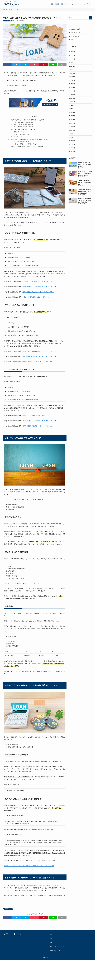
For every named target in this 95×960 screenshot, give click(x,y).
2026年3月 (72, 52)
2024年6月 (72, 119)
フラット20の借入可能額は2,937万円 (24, 122)
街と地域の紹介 (75, 36)
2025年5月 (72, 87)
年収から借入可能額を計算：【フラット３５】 (36, 281)
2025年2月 (72, 98)
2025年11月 (72, 66)
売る (51, 942)
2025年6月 (72, 84)
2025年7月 (72, 80)
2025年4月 (72, 91)
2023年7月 (72, 144)
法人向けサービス (55, 951)
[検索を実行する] (90, 17)
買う (51, 934)
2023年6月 (72, 148)
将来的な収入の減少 (19, 132)
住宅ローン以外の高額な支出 (21, 134)
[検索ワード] (80, 17)
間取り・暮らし (75, 39)
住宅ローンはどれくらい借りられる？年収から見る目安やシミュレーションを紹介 (29, 866)
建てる (52, 938)
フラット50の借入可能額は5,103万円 (24, 126)
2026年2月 (72, 55)
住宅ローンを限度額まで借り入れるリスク (23, 129)
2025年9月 (72, 73)
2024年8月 (72, 112)
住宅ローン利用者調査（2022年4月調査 (34, 297)
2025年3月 (72, 94)
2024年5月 (72, 123)
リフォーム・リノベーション (58, 947)
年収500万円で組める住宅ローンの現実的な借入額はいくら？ (29, 139)
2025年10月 (72, 69)
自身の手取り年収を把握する (21, 141)
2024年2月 (72, 130)
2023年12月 (72, 133)
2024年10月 (72, 108)
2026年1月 (72, 59)
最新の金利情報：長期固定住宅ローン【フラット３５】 (39, 286)
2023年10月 (72, 137)
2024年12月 (72, 105)
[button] (7, 64)
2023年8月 (72, 141)
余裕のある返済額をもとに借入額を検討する (25, 144)
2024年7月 (72, 116)
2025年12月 (72, 62)
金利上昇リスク (18, 136)
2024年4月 (72, 126)
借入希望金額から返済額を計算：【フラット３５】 (38, 292)
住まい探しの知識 (75, 29)
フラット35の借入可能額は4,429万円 (24, 124)
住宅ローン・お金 (8, 20)
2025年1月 (72, 101)
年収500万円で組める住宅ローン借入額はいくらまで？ (27, 120)
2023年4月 (72, 151)
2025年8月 (72, 76)
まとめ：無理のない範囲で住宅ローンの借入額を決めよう (28, 146)
